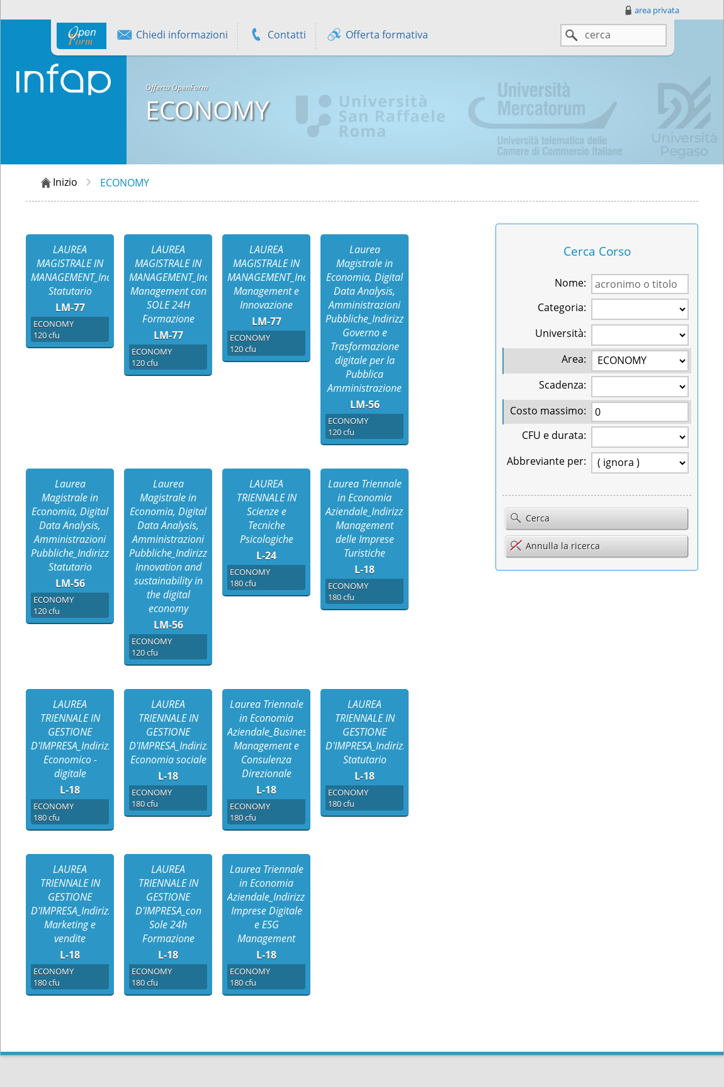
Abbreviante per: (546, 461)
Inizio (58, 182)
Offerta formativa (376, 36)
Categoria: (562, 307)
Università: (560, 333)
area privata (651, 10)
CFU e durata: (554, 435)
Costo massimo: (548, 411)
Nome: (570, 283)
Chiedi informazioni (172, 36)
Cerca (529, 519)
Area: (574, 359)
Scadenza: (562, 385)
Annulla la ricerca (554, 546)
